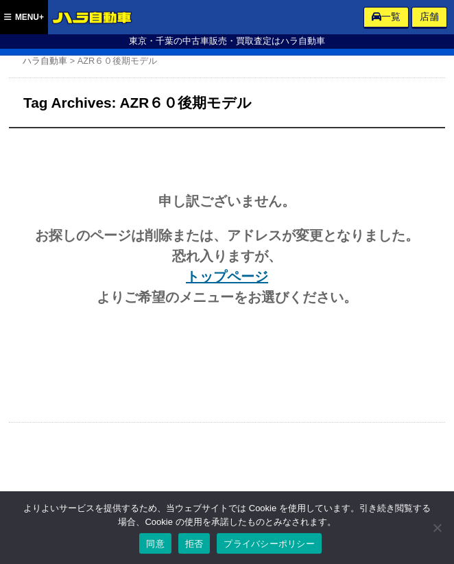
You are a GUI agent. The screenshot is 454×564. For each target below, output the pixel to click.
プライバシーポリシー (269, 544)
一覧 (386, 16)
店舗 (429, 16)
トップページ (227, 276)
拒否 (194, 544)
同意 (155, 544)
